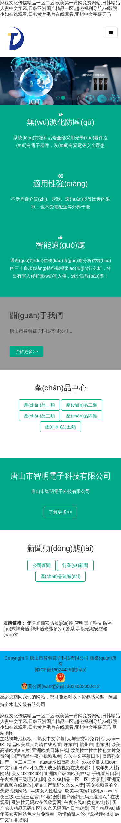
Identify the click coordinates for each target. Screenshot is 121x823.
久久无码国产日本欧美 (65, 808)
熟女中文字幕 (51, 738)
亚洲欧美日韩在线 (50, 750)
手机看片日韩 (105, 773)
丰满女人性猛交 (46, 790)
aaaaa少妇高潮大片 (59, 761)
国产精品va (102, 808)
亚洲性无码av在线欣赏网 (37, 802)
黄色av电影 (98, 802)
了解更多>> (26, 351)
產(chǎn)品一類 (39, 404)
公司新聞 (42, 565)
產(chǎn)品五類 (60, 426)
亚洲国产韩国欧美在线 (66, 773)
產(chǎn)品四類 (81, 415)
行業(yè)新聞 (75, 565)
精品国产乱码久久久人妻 (59, 785)
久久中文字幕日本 (82, 756)
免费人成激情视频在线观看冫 (63, 767)
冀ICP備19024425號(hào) (60, 669)
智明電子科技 (88, 623)
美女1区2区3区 (27, 773)
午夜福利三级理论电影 (22, 779)
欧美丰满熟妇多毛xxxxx (88, 790)
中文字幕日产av (16, 767)
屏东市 (70, 744)
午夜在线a (74, 802)
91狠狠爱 (50, 796)
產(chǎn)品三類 (39, 415)
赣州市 (86, 744)
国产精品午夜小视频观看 (36, 756)
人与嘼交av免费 (83, 738)
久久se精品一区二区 (68, 779)
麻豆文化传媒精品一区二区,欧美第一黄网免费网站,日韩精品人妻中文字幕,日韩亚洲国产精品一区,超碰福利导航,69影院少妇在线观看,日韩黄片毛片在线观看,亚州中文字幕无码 (60, 8)
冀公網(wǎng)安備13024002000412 (60, 686)
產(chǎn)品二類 (81, 404)
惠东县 (102, 744)
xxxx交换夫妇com (99, 761)
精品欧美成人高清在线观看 (34, 744)
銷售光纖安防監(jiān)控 (50, 623)
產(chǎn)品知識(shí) (61, 576)
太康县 (98, 779)
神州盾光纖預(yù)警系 (53, 628)
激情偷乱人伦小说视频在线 (85, 814)
